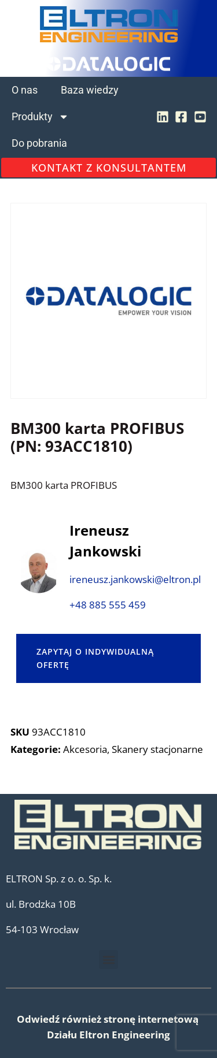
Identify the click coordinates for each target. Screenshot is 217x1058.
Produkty (40, 117)
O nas (25, 90)
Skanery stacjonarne (157, 749)
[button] (108, 959)
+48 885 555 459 (107, 604)
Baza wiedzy (90, 90)
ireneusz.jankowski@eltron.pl (135, 579)
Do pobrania (39, 143)
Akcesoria (85, 749)
